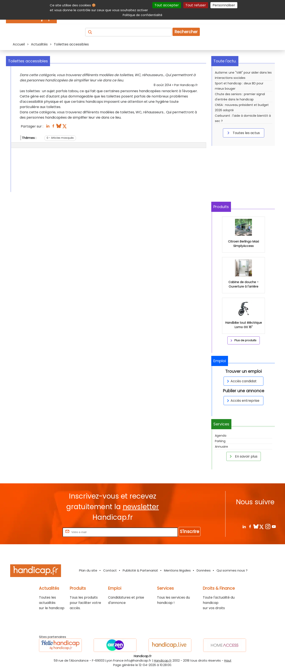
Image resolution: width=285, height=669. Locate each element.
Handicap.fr (163, 660)
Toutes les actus (243, 132)
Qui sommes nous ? (232, 570)
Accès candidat (241, 381)
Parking (220, 441)
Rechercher (186, 32)
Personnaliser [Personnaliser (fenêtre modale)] (224, 5)
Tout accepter (166, 5)
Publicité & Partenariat (140, 570)
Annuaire (221, 446)
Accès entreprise (242, 400)
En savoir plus (242, 456)
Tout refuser (195, 5)
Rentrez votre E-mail (45, 531)
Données (204, 570)
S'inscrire (189, 531)
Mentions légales (177, 570)
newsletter (141, 507)
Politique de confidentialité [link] (142, 15)
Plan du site (88, 570)
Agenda (220, 435)
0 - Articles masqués (60, 138)
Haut (227, 660)
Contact (110, 570)
